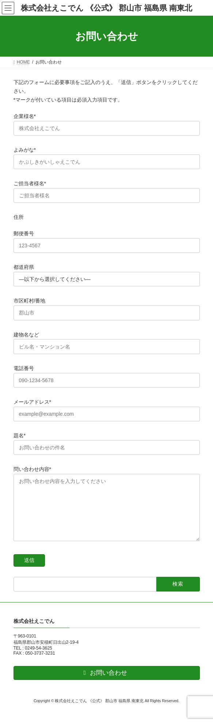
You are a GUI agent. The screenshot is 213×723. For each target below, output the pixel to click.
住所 (19, 217)
